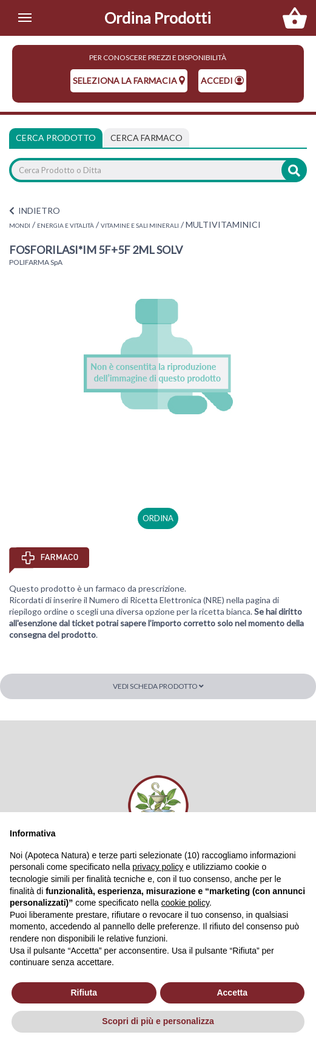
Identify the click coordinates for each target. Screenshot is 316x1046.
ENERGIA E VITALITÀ (65, 225)
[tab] (146, 138)
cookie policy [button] (185, 903)
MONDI (19, 225)
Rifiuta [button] (83, 992)
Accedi (222, 80)
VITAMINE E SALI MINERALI (140, 225)
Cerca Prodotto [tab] (56, 137)
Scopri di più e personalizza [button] (157, 1021)
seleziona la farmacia (129, 80)
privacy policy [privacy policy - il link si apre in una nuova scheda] (157, 867)
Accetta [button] (232, 992)
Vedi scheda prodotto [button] (158, 686)
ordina (158, 518)
